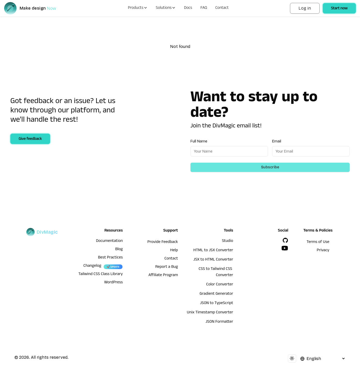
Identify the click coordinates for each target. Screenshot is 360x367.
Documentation (109, 241)
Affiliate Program (163, 275)
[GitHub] (285, 240)
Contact (222, 8)
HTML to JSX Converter (213, 251)
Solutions (166, 8)
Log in (304, 8)
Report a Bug (166, 267)
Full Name (198, 141)
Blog (119, 250)
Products (138, 8)
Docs (188, 8)
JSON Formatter (219, 322)
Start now (339, 9)
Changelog (92, 266)
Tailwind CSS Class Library (100, 274)
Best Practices (110, 258)
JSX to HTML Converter (213, 260)
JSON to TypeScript (216, 303)
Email (276, 141)
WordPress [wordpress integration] (113, 283)
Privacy (323, 251)
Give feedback (30, 139)
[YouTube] (284, 248)
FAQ (204, 8)
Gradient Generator (216, 294)
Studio (227, 241)
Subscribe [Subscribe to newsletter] (270, 167)
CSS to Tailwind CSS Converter (215, 272)
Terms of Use (318, 242)
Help (174, 251)
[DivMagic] (35, 8)
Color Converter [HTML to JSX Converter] (219, 285)
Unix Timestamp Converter (210, 313)
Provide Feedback (162, 242)
